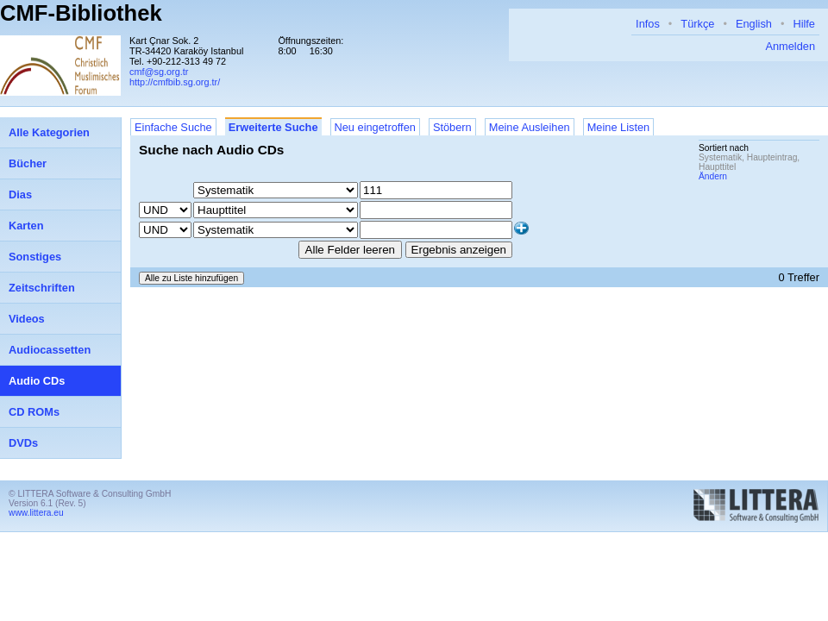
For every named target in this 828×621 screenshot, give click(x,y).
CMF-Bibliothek (81, 13)
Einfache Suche (173, 127)
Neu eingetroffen (375, 127)
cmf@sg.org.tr (158, 71)
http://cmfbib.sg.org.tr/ (174, 82)
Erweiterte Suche (273, 127)
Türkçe (697, 23)
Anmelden (790, 46)
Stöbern (452, 127)
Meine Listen (618, 127)
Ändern (713, 176)
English (754, 23)
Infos (648, 23)
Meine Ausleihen (529, 127)
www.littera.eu (36, 513)
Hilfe (804, 23)
